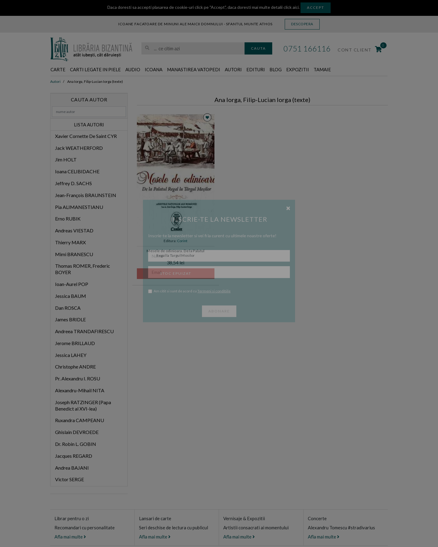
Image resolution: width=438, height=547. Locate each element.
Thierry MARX (70, 242)
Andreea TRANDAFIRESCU (84, 331)
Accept (315, 7)
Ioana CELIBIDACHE (77, 172)
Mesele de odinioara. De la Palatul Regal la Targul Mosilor (175, 253)
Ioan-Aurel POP (71, 284)
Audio (147, 69)
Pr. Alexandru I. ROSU (77, 379)
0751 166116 (307, 48)
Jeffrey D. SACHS (73, 183)
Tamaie (366, 69)
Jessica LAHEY (70, 355)
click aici (291, 7)
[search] (193, 48)
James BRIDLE (70, 320)
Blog (313, 69)
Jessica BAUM (70, 296)
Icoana (171, 69)
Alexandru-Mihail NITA (79, 390)
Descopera (302, 24)
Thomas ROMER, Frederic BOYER (82, 269)
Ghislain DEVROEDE (77, 432)
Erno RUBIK (68, 219)
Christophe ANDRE (75, 367)
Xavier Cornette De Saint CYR (86, 136)
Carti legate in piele (103, 69)
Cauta (258, 48)
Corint (182, 241)
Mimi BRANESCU (74, 254)
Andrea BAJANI (72, 468)
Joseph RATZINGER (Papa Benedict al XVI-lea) (83, 406)
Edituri (290, 69)
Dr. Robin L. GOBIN (75, 444)
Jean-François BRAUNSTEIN (85, 195)
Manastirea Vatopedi (218, 69)
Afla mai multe (70, 537)
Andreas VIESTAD (74, 231)
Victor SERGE (69, 479)
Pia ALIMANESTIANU (79, 207)
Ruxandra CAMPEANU (79, 421)
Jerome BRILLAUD (75, 343)
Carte (59, 69)
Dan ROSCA (68, 308)
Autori (264, 69)
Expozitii (338, 69)
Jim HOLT (66, 160)
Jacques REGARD (73, 456)
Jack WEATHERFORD (79, 148)
